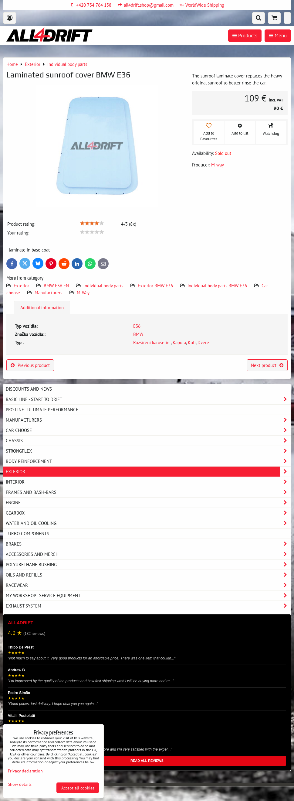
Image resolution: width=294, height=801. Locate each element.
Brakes (148, 544)
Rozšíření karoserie (152, 342)
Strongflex (148, 451)
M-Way (83, 292)
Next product (267, 365)
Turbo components (27, 533)
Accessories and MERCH (148, 554)
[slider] (92, 223)
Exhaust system (148, 606)
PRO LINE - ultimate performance (42, 409)
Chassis (148, 441)
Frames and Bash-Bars (148, 492)
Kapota (179, 342)
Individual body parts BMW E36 (217, 285)
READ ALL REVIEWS (147, 760)
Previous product (30, 365)
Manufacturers (48, 292)
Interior (148, 482)
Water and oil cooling (148, 523)
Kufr (192, 342)
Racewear (148, 585)
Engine (148, 503)
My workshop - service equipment (148, 595)
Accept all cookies (77, 788)
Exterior (21, 285)
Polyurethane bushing (148, 565)
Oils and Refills (148, 575)
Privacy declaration (25, 771)
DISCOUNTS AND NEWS (29, 389)
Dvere (203, 342)
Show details (20, 784)
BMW (138, 334)
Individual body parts (103, 285)
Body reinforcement (148, 461)
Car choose (148, 430)
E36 (136, 326)
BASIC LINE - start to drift (148, 399)
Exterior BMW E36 (155, 285)
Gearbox (148, 513)
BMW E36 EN (56, 285)
